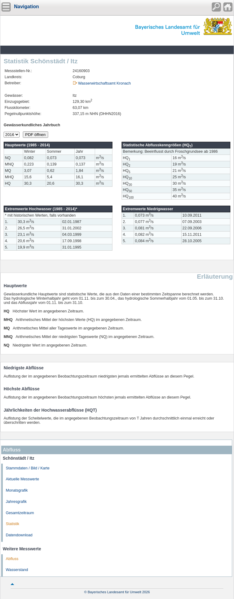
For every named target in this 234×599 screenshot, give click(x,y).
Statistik (12, 524)
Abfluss (12, 559)
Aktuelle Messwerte (22, 479)
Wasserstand (17, 570)
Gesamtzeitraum (20, 513)
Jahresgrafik (16, 502)
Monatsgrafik (17, 490)
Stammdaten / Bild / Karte (28, 468)
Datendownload (19, 535)
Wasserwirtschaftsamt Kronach (104, 83)
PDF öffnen (35, 134)
